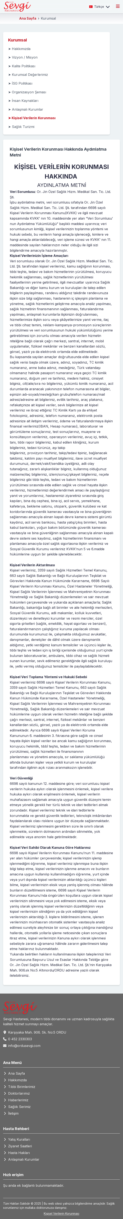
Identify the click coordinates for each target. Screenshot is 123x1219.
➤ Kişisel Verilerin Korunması (31, 118)
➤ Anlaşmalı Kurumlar (25, 109)
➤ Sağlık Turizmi (21, 127)
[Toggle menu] (118, 6)
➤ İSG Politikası (20, 83)
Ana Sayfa (27, 18)
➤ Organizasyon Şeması (27, 92)
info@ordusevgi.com (24, 1046)
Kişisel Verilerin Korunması (61, 1213)
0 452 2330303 (20, 1039)
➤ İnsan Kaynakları (23, 101)
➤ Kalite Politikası (21, 66)
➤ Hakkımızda (19, 49)
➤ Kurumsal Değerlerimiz (28, 75)
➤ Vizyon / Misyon (23, 57)
